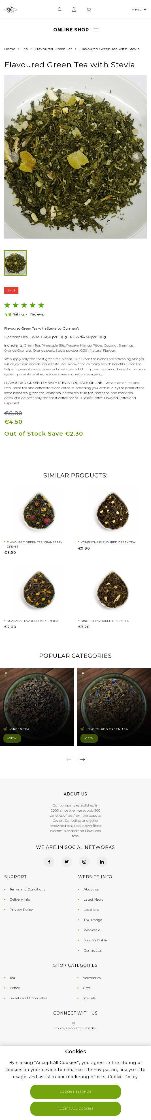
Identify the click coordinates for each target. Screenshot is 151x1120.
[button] (13, 157)
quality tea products (123, 388)
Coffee (15, 988)
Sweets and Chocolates (28, 998)
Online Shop (75, 30)
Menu (139, 9)
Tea (25, 49)
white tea (53, 393)
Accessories (92, 978)
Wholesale (92, 930)
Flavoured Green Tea (54, 49)
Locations (91, 909)
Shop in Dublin (96, 940)
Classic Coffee (92, 398)
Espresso (11, 403)
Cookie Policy (123, 1076)
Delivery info (20, 899)
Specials (89, 998)
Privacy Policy (21, 909)
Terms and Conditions (27, 889)
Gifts (86, 988)
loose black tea (16, 393)
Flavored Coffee (116, 398)
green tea (36, 393)
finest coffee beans (63, 398)
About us (91, 889)
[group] (75, 157)
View (12, 738)
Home (9, 49)
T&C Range (93, 920)
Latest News (93, 899)
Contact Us (93, 950)
